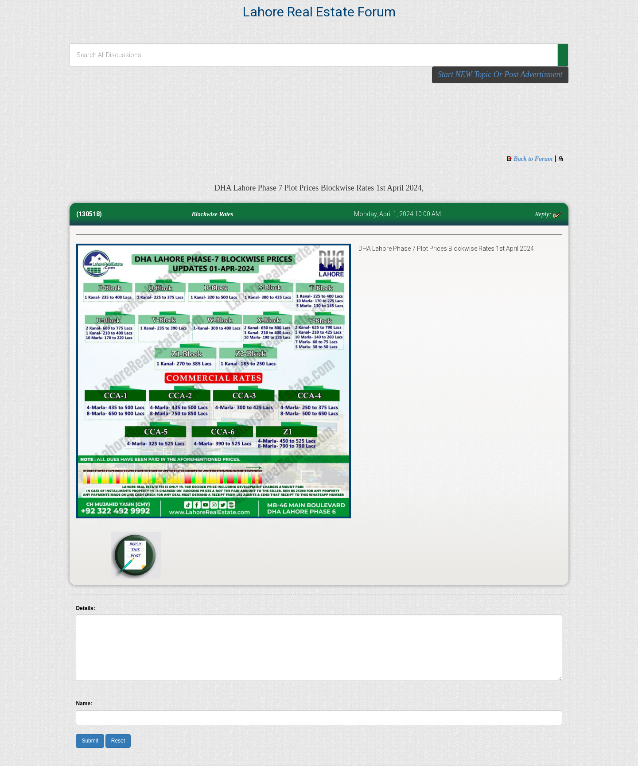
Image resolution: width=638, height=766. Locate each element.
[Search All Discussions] (313, 54)
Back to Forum (533, 159)
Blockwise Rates (210, 214)
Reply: (544, 214)
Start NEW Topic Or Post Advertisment (500, 74)
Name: (84, 703)
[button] (563, 54)
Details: (85, 608)
